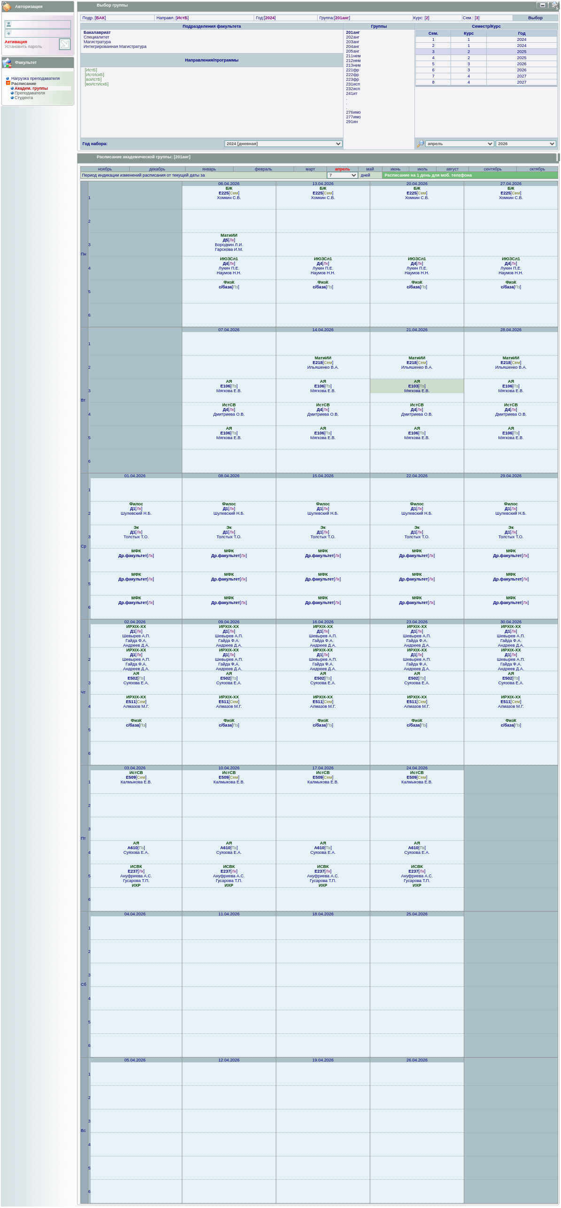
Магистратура (97, 41)
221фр (352, 70)
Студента (24, 97)
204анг (352, 46)
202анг (352, 37)
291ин (352, 121)
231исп (353, 84)
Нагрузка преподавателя (35, 78)
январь (209, 169)
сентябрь (493, 169)
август (452, 169)
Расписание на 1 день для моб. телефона (428, 175)
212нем (353, 60)
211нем (353, 56)
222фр (352, 74)
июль (423, 169)
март (310, 169)
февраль (263, 169)
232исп (353, 88)
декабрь (157, 169)
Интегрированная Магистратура (115, 46)
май (370, 169)
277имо (353, 117)
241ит (352, 93)
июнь (395, 169)
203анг (352, 41)
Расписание (23, 83)
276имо (353, 112)
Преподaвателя (30, 93)
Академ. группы (31, 88)
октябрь (537, 169)
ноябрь (105, 169)
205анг (352, 51)
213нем (353, 65)
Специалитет (96, 37)
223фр (352, 79)
